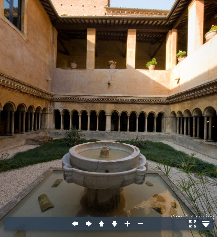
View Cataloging (192, 217)
